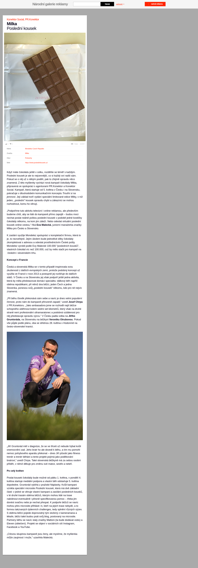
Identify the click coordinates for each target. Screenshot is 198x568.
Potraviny (28, 158)
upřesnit (120, 4)
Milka (27, 153)
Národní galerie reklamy (50, 4)
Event (82, 144)
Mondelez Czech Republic (34, 149)
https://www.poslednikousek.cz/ (36, 163)
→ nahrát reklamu (155, 4)
